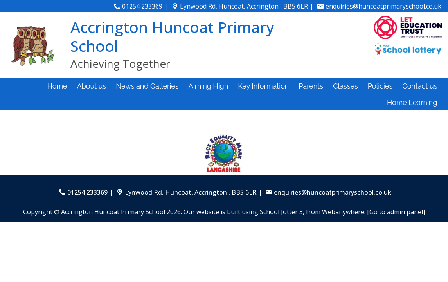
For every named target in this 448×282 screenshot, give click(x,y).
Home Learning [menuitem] (412, 102)
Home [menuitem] (57, 86)
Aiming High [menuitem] (208, 86)
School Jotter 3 (281, 212)
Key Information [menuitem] (263, 86)
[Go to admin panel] (396, 212)
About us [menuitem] (91, 86)
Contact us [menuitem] (419, 86)
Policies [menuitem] (380, 86)
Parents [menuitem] (311, 86)
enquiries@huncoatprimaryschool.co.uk (383, 6)
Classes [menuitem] (345, 86)
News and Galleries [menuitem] (147, 86)
